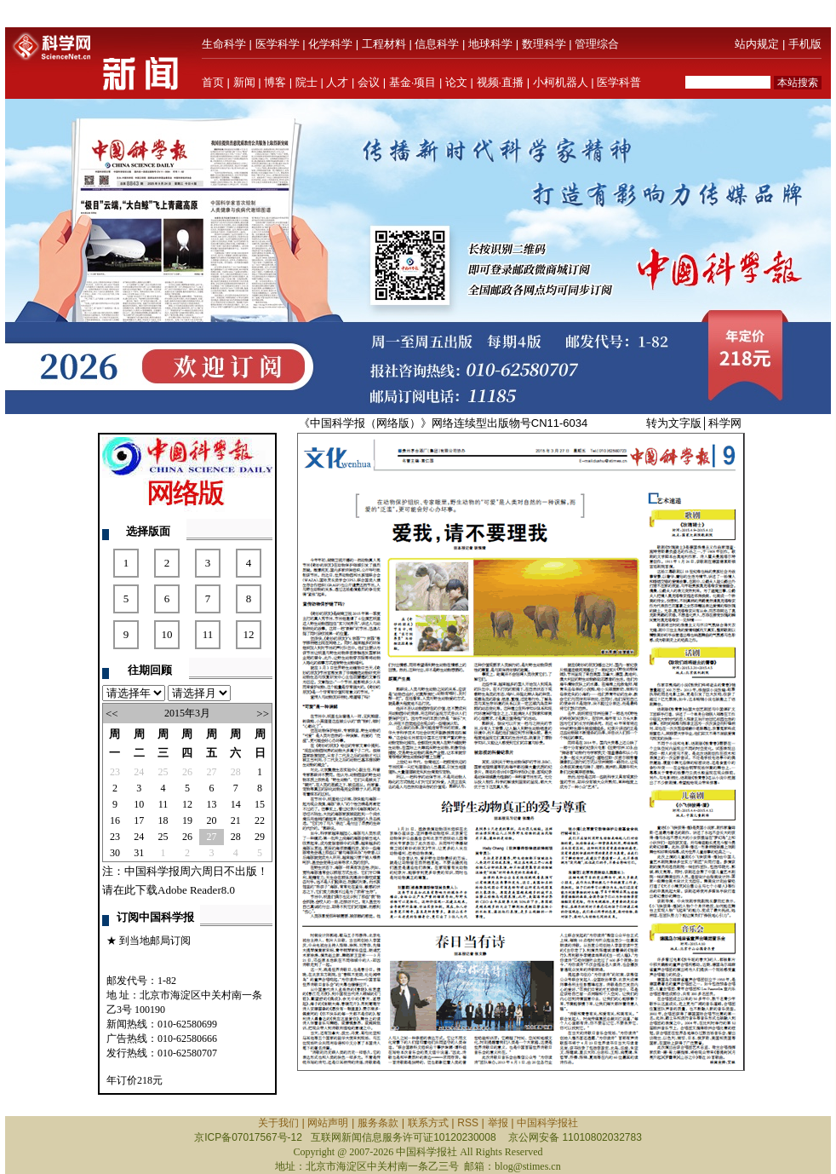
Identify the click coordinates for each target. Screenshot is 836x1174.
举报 (498, 1123)
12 (249, 634)
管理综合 (597, 43)
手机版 (805, 43)
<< (112, 713)
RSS (467, 1123)
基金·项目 (413, 82)
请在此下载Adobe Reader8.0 (168, 889)
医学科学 (277, 43)
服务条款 (378, 1123)
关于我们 (278, 1123)
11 (208, 634)
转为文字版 (673, 423)
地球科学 (490, 43)
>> (262, 713)
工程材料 (384, 43)
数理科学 (544, 43)
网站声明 (327, 1123)
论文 (456, 82)
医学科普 (619, 82)
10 (167, 634)
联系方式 (428, 1123)
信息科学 (437, 43)
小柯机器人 (560, 82)
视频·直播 (500, 82)
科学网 (725, 423)
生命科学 (224, 43)
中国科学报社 (547, 1123)
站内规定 (757, 43)
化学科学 (330, 43)
